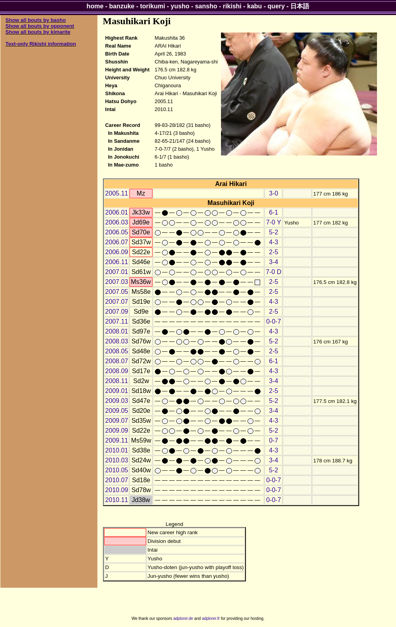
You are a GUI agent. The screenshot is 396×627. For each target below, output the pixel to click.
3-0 (273, 193)
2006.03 (116, 222)
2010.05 (116, 470)
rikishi (232, 6)
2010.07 (116, 480)
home (95, 6)
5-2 (273, 232)
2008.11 (116, 381)
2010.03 (116, 460)
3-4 (273, 262)
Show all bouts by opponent (40, 26)
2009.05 (116, 410)
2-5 (273, 252)
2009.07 (116, 420)
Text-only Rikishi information (41, 44)
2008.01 (116, 331)
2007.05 (116, 291)
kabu (254, 6)
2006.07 (116, 242)
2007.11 (116, 321)
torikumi (152, 6)
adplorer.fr (211, 618)
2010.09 (116, 490)
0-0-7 (273, 321)
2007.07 (116, 301)
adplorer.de (183, 618)
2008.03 (116, 341)
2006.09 (116, 252)
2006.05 (116, 232)
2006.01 (116, 212)
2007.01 (116, 271)
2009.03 (116, 400)
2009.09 (116, 430)
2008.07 (116, 361)
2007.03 (116, 281)
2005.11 (116, 193)
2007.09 (116, 311)
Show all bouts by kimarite (38, 32)
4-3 (273, 242)
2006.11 (116, 262)
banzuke (122, 6)
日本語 (299, 6)
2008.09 (116, 371)
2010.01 (116, 450)
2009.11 (116, 440)
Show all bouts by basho (36, 20)
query (276, 6)
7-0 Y (273, 222)
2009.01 (116, 390)
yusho (180, 6)
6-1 (273, 212)
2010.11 (116, 500)
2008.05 (116, 351)
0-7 (273, 440)
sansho (206, 6)
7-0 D (273, 271)
